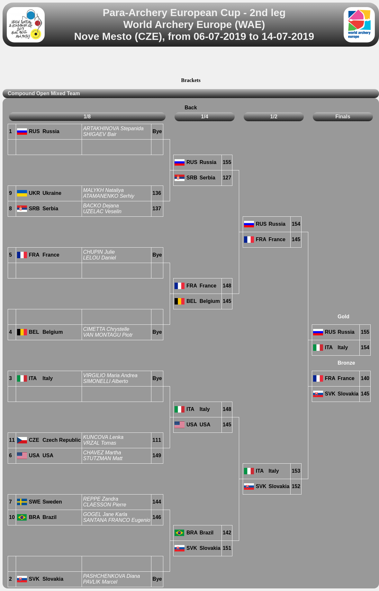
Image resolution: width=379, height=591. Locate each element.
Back (191, 107)
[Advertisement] (191, 63)
